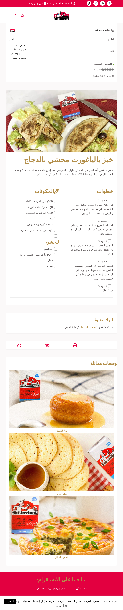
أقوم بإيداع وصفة (35, 3)
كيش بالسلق (61, 557)
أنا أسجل (68, 3)
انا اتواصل (53, 3)
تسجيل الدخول (88, 327)
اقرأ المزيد (61, 606)
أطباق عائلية (19, 45)
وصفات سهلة (19, 57)
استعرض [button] (10, 601)
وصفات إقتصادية (17, 53)
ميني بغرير (61, 493)
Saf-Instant (100, 30)
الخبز (11, 39)
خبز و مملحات (19, 49)
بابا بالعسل (61, 430)
